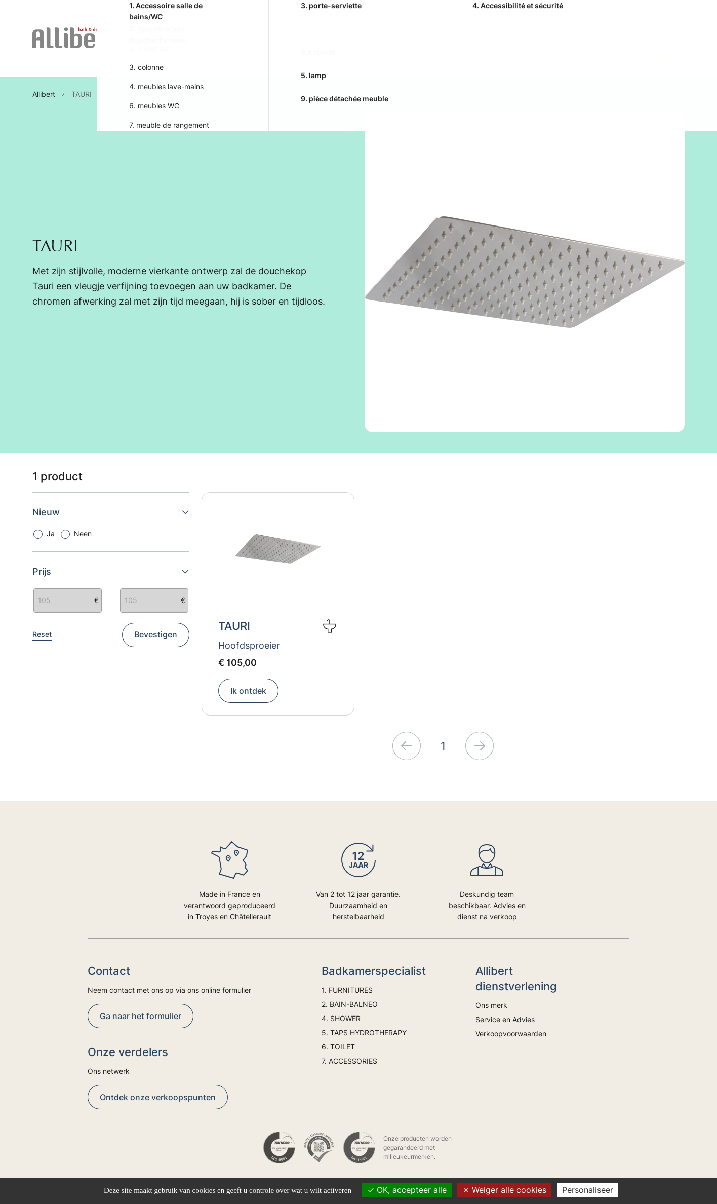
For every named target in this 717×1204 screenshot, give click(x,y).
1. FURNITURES (171, 50)
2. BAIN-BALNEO (229, 50)
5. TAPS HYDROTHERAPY (369, 50)
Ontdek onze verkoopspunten (158, 1097)
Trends (627, 50)
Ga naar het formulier (140, 1016)
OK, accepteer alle (407, 1190)
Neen (83, 533)
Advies (585, 50)
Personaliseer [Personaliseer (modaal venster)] (587, 1190)
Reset (42, 634)
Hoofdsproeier (249, 645)
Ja (51, 533)
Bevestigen (155, 634)
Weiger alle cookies (504, 1190)
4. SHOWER (301, 50)
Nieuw (110, 512)
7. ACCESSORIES (512, 50)
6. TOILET (451, 50)
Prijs (110, 571)
